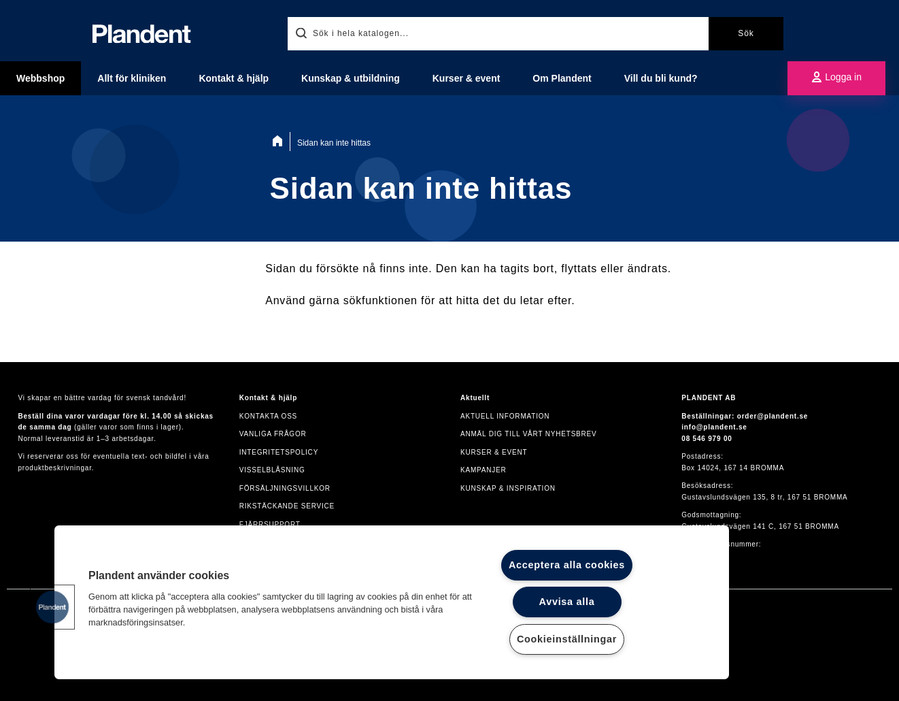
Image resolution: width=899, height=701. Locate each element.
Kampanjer (483, 470)
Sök (746, 33)
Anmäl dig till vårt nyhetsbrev (528, 434)
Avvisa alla (567, 601)
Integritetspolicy (278, 452)
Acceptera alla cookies (567, 564)
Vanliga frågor (273, 434)
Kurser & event (493, 452)
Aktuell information (504, 416)
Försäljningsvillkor (284, 488)
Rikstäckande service (287, 506)
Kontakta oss (268, 416)
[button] (52, 607)
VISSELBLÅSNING (272, 470)
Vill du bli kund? (661, 78)
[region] (391, 602)
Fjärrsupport (270, 524)
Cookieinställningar (567, 639)
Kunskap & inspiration (508, 488)
